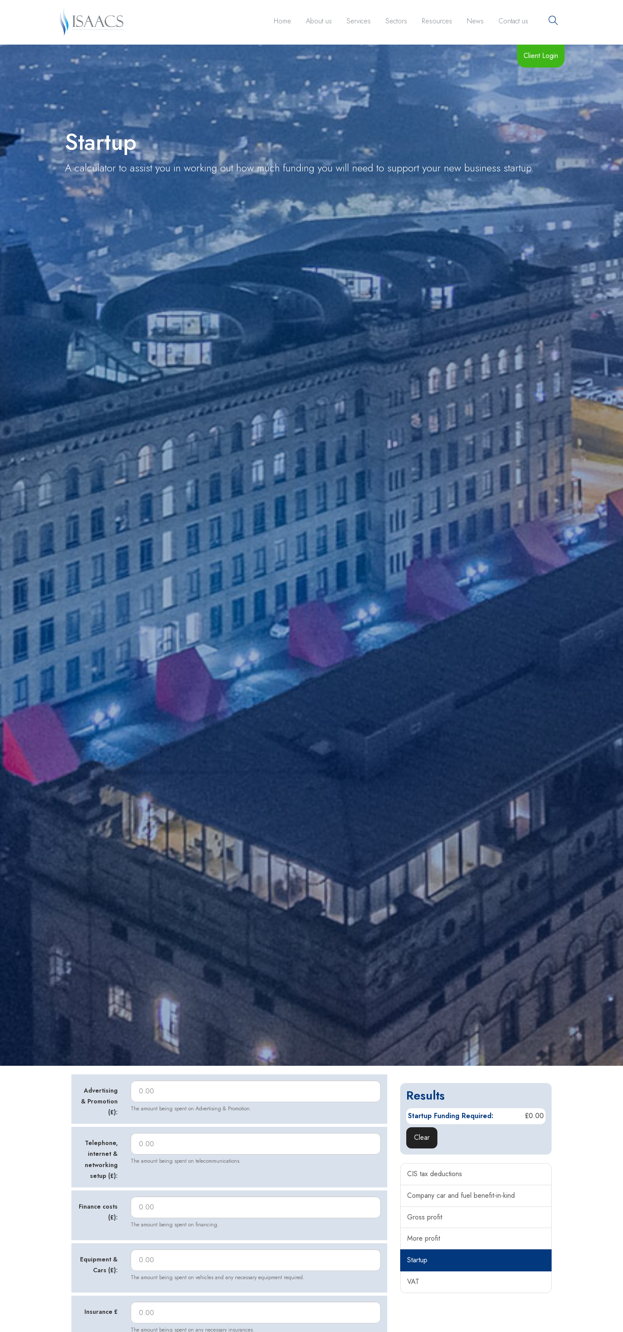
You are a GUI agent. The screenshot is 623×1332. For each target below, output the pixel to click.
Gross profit (424, 1217)
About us (319, 21)
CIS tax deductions (434, 1174)
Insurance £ (101, 1311)
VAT (413, 1282)
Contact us (513, 21)
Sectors (396, 21)
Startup (417, 1260)
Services (359, 21)
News (475, 21)
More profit (423, 1238)
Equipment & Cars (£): (99, 1264)
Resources (437, 21)
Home (282, 21)
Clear (422, 1137)
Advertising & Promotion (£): (99, 1101)
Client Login (540, 56)
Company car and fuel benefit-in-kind (461, 1195)
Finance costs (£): (98, 1212)
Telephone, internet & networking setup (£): (101, 1159)
